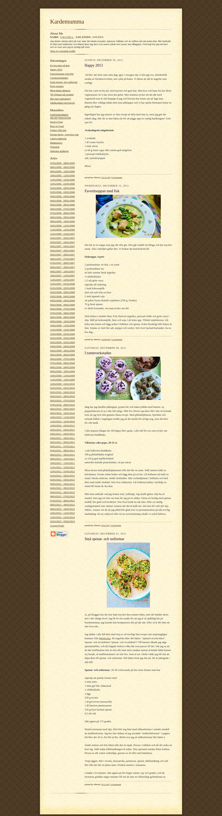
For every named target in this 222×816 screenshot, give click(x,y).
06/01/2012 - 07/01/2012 (62, 496)
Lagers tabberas (58, 138)
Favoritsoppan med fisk (62, 74)
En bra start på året (60, 65)
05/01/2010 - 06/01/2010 (62, 396)
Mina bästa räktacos (60, 90)
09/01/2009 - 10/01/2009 (62, 371)
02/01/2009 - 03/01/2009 (62, 342)
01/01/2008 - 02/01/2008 (62, 288)
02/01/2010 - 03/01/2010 (62, 392)
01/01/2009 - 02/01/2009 (62, 338)
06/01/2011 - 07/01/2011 (62, 446)
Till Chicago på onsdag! (62, 94)
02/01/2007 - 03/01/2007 (62, 242)
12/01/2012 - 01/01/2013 (62, 517)
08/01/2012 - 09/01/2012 (62, 505)
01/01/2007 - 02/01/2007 (62, 238)
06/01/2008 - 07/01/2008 (62, 309)
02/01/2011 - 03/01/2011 (62, 430)
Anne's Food (56, 122)
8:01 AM (105, 525)
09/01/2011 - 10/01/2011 (62, 459)
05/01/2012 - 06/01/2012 (62, 492)
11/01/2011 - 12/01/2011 (62, 467)
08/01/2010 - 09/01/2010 (62, 409)
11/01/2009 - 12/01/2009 (62, 380)
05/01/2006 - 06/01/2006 (62, 205)
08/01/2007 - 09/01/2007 (62, 267)
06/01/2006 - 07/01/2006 (62, 209)
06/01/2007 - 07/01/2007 (62, 259)
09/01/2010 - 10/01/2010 (62, 413)
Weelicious (105, 638)
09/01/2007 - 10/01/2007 (62, 271)
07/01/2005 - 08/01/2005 (62, 163)
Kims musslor (57, 86)
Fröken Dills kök (58, 130)
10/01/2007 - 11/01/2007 (62, 275)
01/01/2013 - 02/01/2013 (62, 521)
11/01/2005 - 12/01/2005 (62, 180)
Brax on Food (57, 126)
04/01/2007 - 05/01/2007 (62, 250)
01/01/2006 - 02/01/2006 (62, 188)
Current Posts (57, 526)
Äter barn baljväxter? (60, 99)
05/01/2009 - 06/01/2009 (62, 355)
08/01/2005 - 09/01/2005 (62, 167)
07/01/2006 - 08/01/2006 (62, 213)
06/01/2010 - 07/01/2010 (62, 400)
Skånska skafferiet (59, 151)
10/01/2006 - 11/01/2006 (62, 226)
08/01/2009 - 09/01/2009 (62, 367)
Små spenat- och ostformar (64, 82)
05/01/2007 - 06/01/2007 (62, 255)
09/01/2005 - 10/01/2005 (62, 171)
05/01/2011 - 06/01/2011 (62, 442)
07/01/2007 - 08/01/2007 (62, 263)
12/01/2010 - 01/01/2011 (62, 425)
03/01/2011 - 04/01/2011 (62, 434)
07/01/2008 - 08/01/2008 (62, 313)
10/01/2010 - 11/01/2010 (62, 417)
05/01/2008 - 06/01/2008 (62, 305)
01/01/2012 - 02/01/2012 (62, 476)
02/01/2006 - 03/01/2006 (62, 192)
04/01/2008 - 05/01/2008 (62, 300)
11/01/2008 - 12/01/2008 (62, 330)
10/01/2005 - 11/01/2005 (62, 175)
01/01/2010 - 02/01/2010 (62, 388)
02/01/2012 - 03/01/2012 (62, 480)
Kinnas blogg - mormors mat (64, 134)
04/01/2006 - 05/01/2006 (62, 201)
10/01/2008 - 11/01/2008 (62, 325)
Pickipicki (54, 147)
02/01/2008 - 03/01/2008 (62, 292)
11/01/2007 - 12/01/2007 (62, 280)
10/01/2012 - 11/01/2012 (62, 513)
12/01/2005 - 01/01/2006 (62, 184)
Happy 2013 (56, 69)
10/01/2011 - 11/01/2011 (62, 463)
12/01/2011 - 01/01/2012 (62, 471)
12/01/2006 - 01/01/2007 (62, 234)
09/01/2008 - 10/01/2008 (62, 321)
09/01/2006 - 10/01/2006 (62, 221)
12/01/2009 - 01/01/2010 (62, 384)
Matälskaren (56, 143)
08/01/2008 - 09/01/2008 (62, 317)
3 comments (117, 339)
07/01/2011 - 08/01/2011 (62, 450)
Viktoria (67, 37)
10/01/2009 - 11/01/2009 (62, 376)
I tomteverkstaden (59, 78)
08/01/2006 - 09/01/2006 (62, 217)
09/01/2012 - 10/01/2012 (62, 509)
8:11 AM (105, 784)
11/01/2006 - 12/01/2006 (62, 230)
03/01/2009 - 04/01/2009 (62, 346)
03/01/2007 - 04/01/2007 (62, 246)
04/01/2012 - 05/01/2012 (62, 488)
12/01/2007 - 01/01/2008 (62, 284)
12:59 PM (106, 339)
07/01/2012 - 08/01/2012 (62, 501)
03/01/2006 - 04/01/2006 (62, 196)
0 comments (117, 177)
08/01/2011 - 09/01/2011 (62, 455)
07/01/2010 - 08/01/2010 (62, 405)
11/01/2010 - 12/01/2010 (62, 421)
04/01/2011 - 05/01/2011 (62, 438)
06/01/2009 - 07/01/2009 (62, 359)
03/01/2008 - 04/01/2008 (62, 296)
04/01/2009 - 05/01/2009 (62, 351)
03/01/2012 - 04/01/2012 (62, 484)
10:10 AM (106, 177)
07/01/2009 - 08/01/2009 (62, 363)
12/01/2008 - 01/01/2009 (62, 334)
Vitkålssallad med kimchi (62, 103)
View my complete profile (62, 51)
